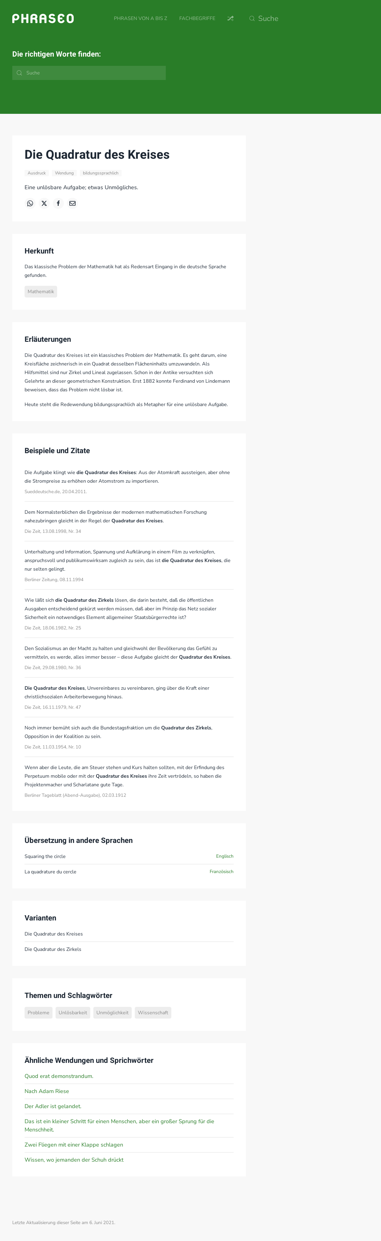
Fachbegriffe (197, 18)
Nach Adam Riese (47, 1091)
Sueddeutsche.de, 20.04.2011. (56, 492)
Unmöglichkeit (112, 1012)
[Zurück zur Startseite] (43, 18)
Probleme (38, 1012)
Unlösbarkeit (73, 1012)
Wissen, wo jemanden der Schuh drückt (74, 1159)
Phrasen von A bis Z (140, 18)
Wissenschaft (153, 1012)
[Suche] (307, 18)
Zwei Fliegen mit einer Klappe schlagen (74, 1144)
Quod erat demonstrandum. (59, 1076)
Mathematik (41, 291)
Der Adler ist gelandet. (53, 1106)
